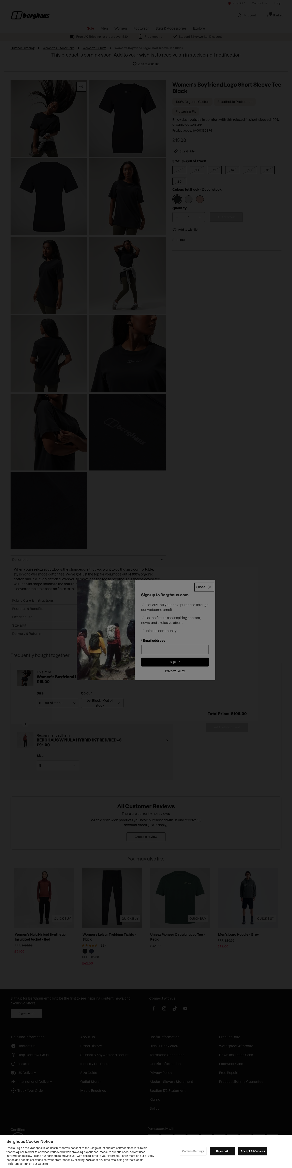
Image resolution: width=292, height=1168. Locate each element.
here (89, 1159)
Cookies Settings (193, 1151)
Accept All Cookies (252, 1151)
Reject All (222, 1151)
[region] (146, 1151)
